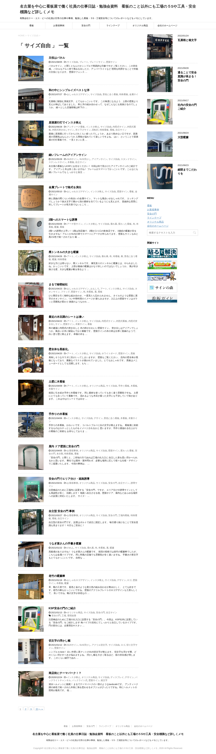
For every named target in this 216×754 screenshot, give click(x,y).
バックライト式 (79, 680)
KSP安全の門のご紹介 (62, 608)
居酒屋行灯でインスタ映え (65, 122)
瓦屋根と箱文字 (187, 40)
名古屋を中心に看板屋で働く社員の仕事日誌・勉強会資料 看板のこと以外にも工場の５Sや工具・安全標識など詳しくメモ (108, 734)
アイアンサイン (99, 159)
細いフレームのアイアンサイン (68, 154)
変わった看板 (125, 224)
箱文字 (104, 680)
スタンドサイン (128, 159)
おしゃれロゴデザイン (78, 94)
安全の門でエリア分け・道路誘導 (69, 478)
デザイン (98, 418)
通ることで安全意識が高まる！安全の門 (187, 76)
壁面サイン (111, 62)
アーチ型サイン (74, 224)
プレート (83, 62)
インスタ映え (92, 126)
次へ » (39, 709)
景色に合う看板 (110, 94)
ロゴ (129, 580)
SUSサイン (72, 159)
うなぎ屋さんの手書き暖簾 (65, 543)
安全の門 (85, 25)
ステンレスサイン (57, 162)
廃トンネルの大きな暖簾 (64, 252)
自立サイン (121, 130)
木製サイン (80, 324)
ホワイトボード (109, 353)
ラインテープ (113, 25)
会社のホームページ (167, 25)
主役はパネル (57, 57)
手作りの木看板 (58, 414)
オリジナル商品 (140, 25)
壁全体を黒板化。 (59, 349)
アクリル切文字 (99, 645)
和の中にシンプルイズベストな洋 (69, 90)
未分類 (60, 453)
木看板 (71, 162)
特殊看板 (123, 94)
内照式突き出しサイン (63, 130)
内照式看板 (121, 321)
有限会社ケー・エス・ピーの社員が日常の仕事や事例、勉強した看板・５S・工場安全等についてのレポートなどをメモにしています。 (108, 740)
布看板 (116, 256)
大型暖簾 (183, 137)
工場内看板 (123, 515)
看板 (31, 25)
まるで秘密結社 (58, 284)
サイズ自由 (72, 62)
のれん (70, 547)
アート (70, 256)
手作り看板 (123, 386)
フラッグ (65, 291)
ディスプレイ (117, 677)
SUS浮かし (85, 159)
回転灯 (95, 130)
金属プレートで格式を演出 (65, 187)
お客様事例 (58, 25)
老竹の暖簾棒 (57, 575)
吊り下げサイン (83, 130)
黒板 (133, 353)
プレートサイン (97, 62)
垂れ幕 (113, 224)
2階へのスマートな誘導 (63, 219)
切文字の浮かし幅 (59, 640)
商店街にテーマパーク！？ (65, 673)
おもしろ (94, 288)
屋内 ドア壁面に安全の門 (64, 446)
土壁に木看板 (57, 381)
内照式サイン (119, 126)
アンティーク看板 (76, 126)
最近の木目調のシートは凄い (66, 316)
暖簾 (56, 227)
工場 (64, 615)
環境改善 (71, 615)
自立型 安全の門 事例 (62, 511)
